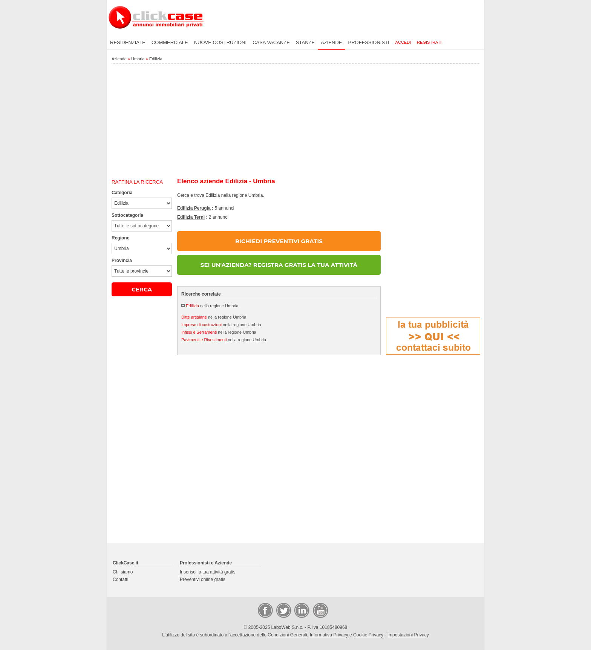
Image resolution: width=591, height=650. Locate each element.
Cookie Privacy (368, 635)
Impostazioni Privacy (408, 635)
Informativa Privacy (329, 635)
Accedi (403, 42)
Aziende (331, 42)
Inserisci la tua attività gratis (207, 572)
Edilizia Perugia (194, 208)
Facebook (265, 610)
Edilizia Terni (191, 217)
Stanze (305, 42)
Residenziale (127, 42)
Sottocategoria (127, 215)
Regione (120, 238)
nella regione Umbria (212, 306)
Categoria (122, 192)
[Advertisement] (295, 121)
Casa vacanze (271, 42)
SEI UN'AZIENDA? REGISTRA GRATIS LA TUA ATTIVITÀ (279, 264)
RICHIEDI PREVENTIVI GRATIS (279, 241)
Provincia (122, 260)
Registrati (429, 42)
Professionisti (368, 42)
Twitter (283, 610)
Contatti (120, 579)
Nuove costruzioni (220, 42)
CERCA (142, 289)
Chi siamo (123, 572)
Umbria (137, 59)
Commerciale (170, 42)
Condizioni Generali (287, 635)
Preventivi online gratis (202, 579)
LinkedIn (301, 610)
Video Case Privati (320, 610)
